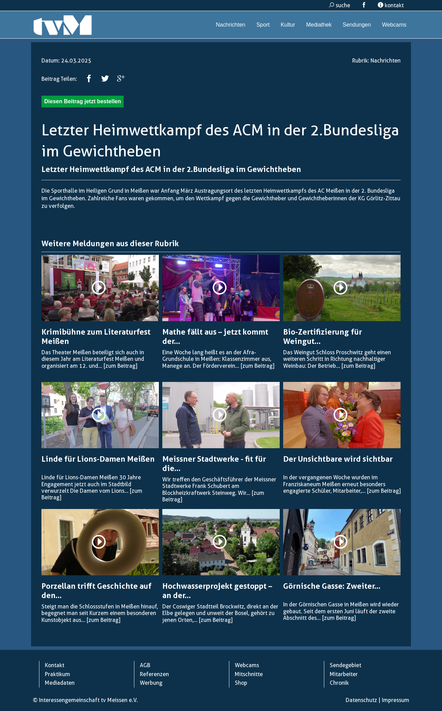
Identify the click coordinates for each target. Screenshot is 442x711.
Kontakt (54, 665)
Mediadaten (60, 683)
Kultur (288, 25)
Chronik (339, 683)
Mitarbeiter (344, 674)
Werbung (151, 683)
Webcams (394, 25)
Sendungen (357, 25)
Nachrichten (230, 25)
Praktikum (57, 674)
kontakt (391, 5)
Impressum (395, 700)
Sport (262, 25)
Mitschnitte (249, 674)
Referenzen (154, 674)
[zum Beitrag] (120, 366)
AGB (145, 665)
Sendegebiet (345, 665)
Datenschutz (361, 700)
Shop (241, 683)
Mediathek (319, 25)
